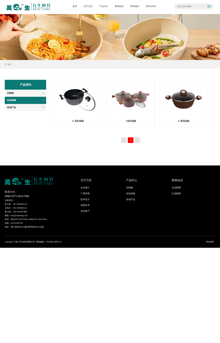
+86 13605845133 (20, 204)
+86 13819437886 (20, 212)
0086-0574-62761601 (19, 219)
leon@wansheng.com (19, 215)
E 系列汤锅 (183, 121)
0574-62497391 (17, 223)
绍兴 (56, 242)
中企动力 (50, 242)
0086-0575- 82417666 (38, 219)
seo (59, 242)
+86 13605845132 (20, 208)
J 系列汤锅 (130, 121)
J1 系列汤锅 (78, 121)
